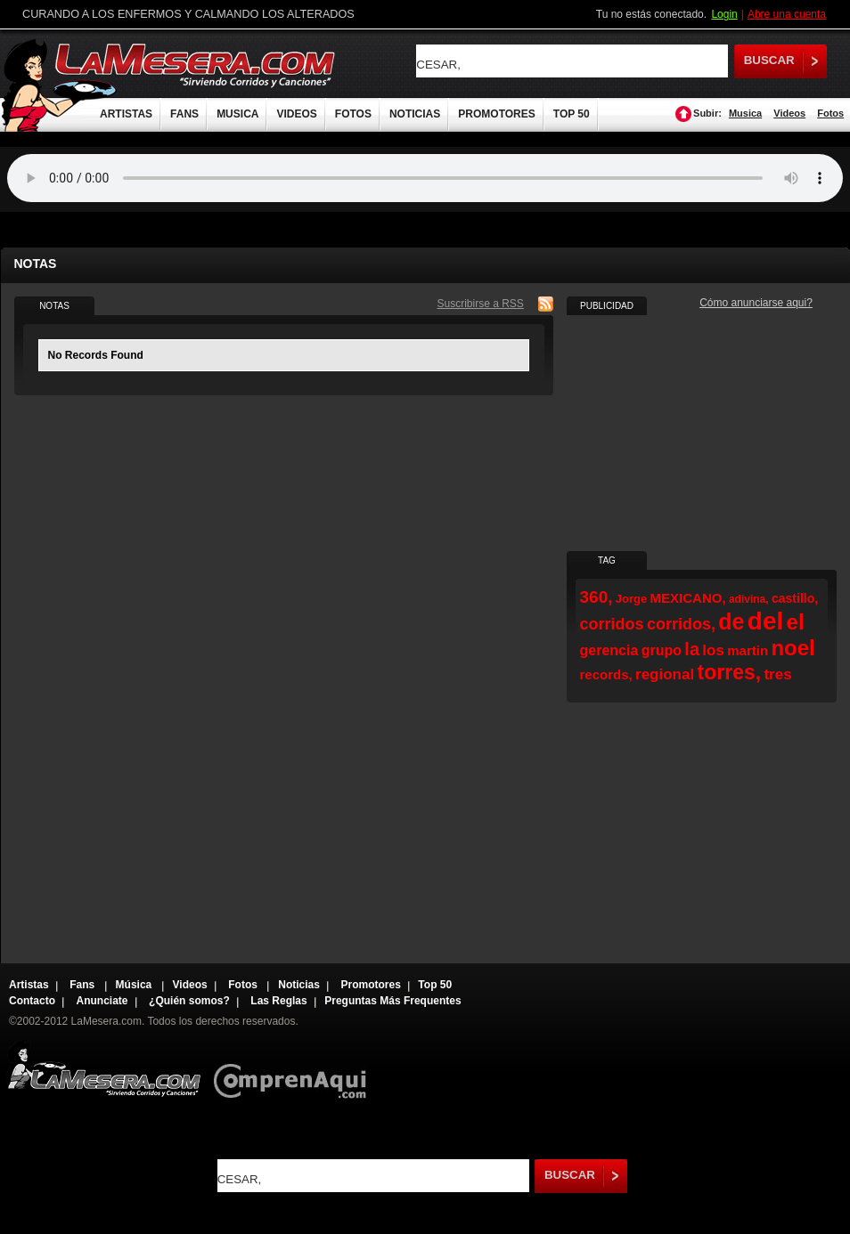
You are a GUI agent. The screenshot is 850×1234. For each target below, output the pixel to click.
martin (747, 650)
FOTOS (353, 114)
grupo (662, 650)
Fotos (830, 113)
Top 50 (435, 984)
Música (135, 984)
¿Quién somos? (189, 1001)
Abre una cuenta (787, 14)
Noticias (299, 984)
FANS (184, 114)
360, (596, 597)
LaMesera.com (196, 64)
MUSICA (237, 114)
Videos (789, 113)
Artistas (29, 984)
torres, (730, 672)
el (796, 622)
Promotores (370, 984)
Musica (745, 113)
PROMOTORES (496, 114)
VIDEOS (296, 114)
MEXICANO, (688, 597)
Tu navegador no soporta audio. (425, 178)
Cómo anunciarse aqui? (756, 302)
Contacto (32, 1001)
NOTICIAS (414, 114)
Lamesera (103, 1069)
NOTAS (54, 306)
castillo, (795, 598)
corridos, (681, 624)
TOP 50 (571, 114)
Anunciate (102, 1001)
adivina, (749, 599)
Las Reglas (278, 1001)
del (765, 621)
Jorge (631, 598)
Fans (83, 984)
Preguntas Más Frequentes (392, 1001)
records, (606, 674)
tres (777, 674)
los (713, 650)
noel (792, 648)
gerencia (609, 650)
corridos (612, 624)
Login (724, 14)
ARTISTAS (126, 114)
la (691, 649)
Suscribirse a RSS (480, 303)
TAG (607, 560)
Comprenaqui (294, 1069)
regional (664, 674)
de (731, 621)
